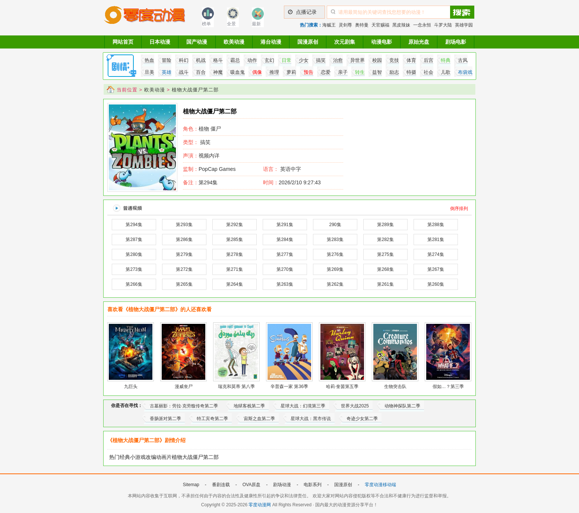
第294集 (200, 182)
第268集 (385, 269)
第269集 (335, 269)
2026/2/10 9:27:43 (292, 182)
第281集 (435, 239)
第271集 (234, 269)
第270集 (284, 269)
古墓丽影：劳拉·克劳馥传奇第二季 (184, 406)
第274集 (435, 254)
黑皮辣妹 (401, 25)
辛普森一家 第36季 (289, 386)
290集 (335, 224)
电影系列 (313, 484)
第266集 (134, 284)
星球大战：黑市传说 (311, 418)
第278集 (234, 254)
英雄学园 (464, 25)
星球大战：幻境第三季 (303, 406)
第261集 (385, 284)
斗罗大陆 (443, 25)
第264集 (234, 284)
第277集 (284, 254)
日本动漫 (159, 42)
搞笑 (205, 142)
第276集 (335, 254)
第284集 (284, 239)
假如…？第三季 (448, 386)
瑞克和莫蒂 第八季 (236, 386)
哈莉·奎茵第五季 (342, 386)
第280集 (134, 254)
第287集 (134, 239)
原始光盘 (418, 42)
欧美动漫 (234, 42)
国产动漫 (196, 42)
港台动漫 (270, 42)
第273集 (134, 269)
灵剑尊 (345, 25)
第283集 (335, 239)
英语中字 (290, 169)
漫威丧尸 (184, 386)
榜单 (206, 23)
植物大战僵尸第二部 (195, 90)
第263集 (284, 284)
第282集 (385, 239)
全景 (231, 23)
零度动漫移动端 (380, 484)
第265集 (184, 284)
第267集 (435, 269)
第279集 (184, 254)
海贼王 (329, 25)
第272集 (184, 269)
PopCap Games (209, 169)
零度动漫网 (260, 504)
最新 (256, 23)
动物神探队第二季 (402, 406)
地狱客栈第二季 (249, 406)
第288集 (435, 224)
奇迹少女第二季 (362, 418)
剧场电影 (455, 42)
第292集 (234, 224)
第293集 (184, 224)
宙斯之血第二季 (259, 418)
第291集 (284, 224)
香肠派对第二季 (165, 418)
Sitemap (191, 484)
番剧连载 (221, 484)
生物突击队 (395, 386)
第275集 (385, 254)
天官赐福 (380, 25)
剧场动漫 (282, 484)
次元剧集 (344, 42)
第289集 (385, 224)
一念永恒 (422, 25)
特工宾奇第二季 (212, 418)
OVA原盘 (251, 484)
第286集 (184, 239)
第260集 (435, 284)
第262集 (335, 284)
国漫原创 (307, 42)
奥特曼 (361, 25)
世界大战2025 (355, 406)
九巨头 (130, 386)
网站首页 (123, 42)
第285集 (234, 239)
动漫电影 (381, 42)
